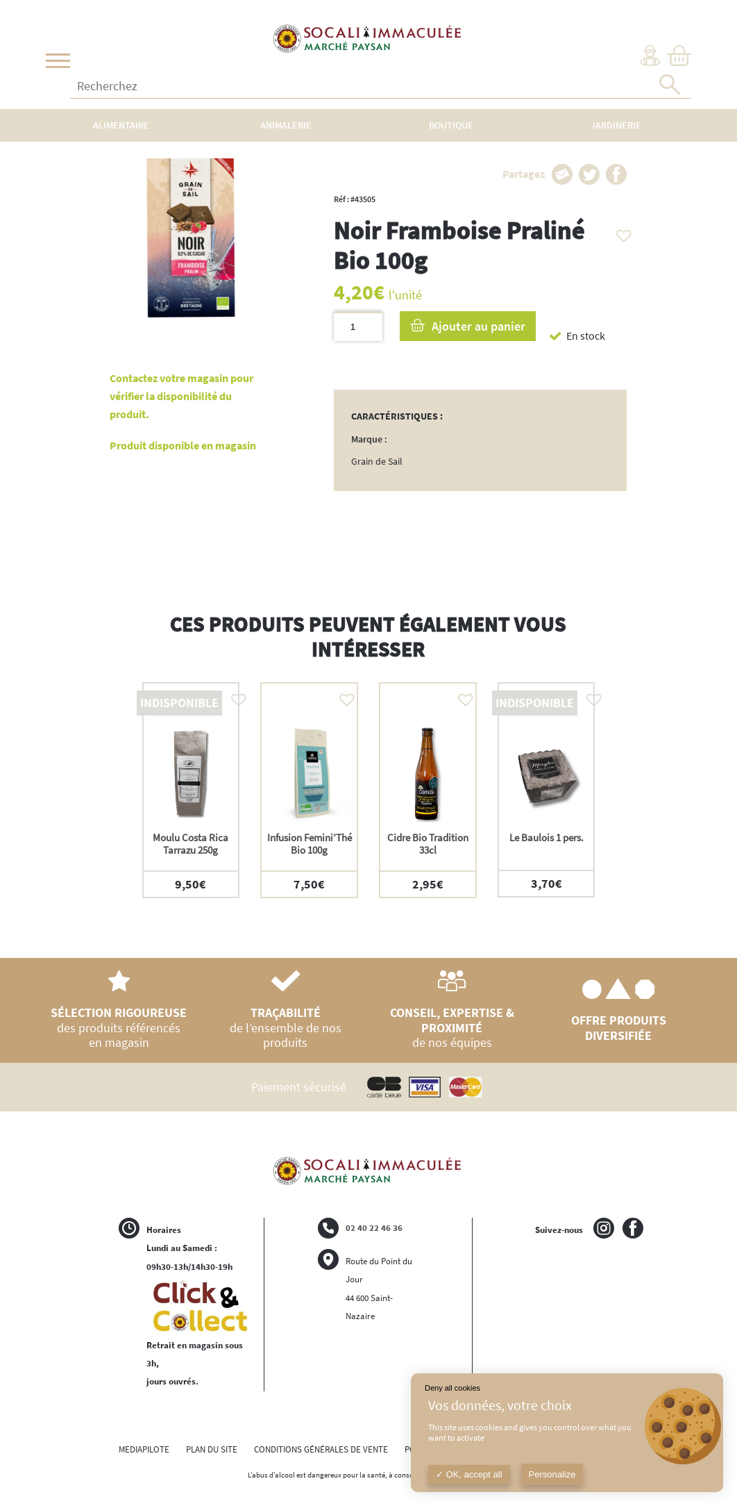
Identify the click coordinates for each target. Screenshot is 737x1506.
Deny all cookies (452, 1388)
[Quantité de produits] (358, 326)
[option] (191, 790)
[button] (620, 232)
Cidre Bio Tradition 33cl (427, 844)
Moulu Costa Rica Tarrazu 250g (190, 844)
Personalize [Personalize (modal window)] (552, 1474)
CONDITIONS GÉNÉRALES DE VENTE (321, 1449)
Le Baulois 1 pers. (546, 837)
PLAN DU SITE (211, 1449)
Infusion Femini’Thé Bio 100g (309, 844)
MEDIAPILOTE (144, 1449)
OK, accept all (469, 1474)
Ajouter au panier (478, 326)
